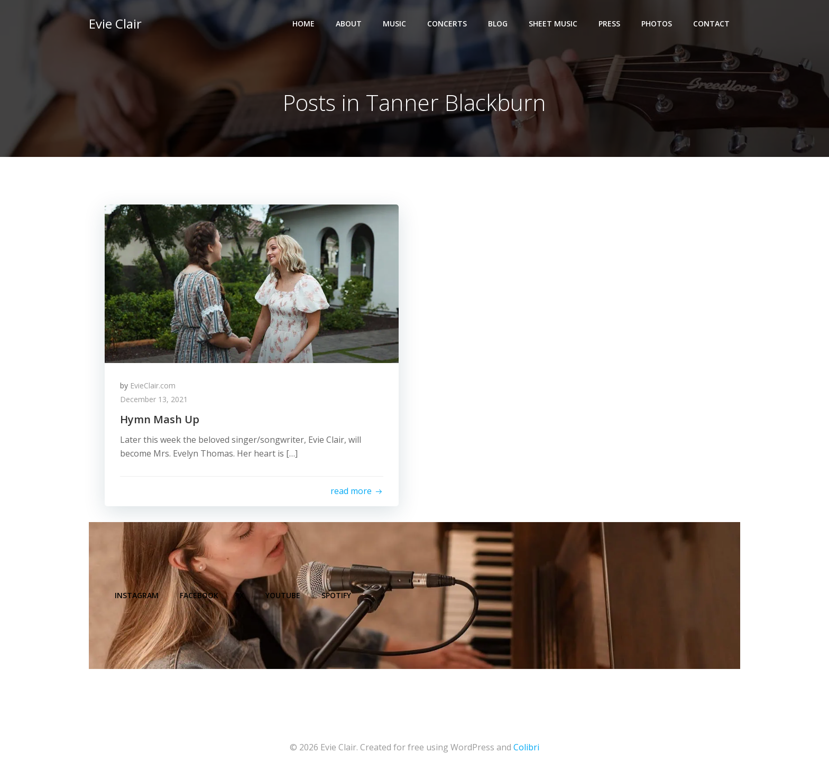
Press (609, 24)
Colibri (526, 749)
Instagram (137, 597)
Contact (711, 24)
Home (303, 24)
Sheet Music (553, 24)
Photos (656, 24)
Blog (498, 24)
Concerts (447, 24)
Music (394, 24)
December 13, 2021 (154, 400)
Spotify (337, 597)
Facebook (199, 597)
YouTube (283, 597)
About (349, 24)
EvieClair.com (153, 386)
